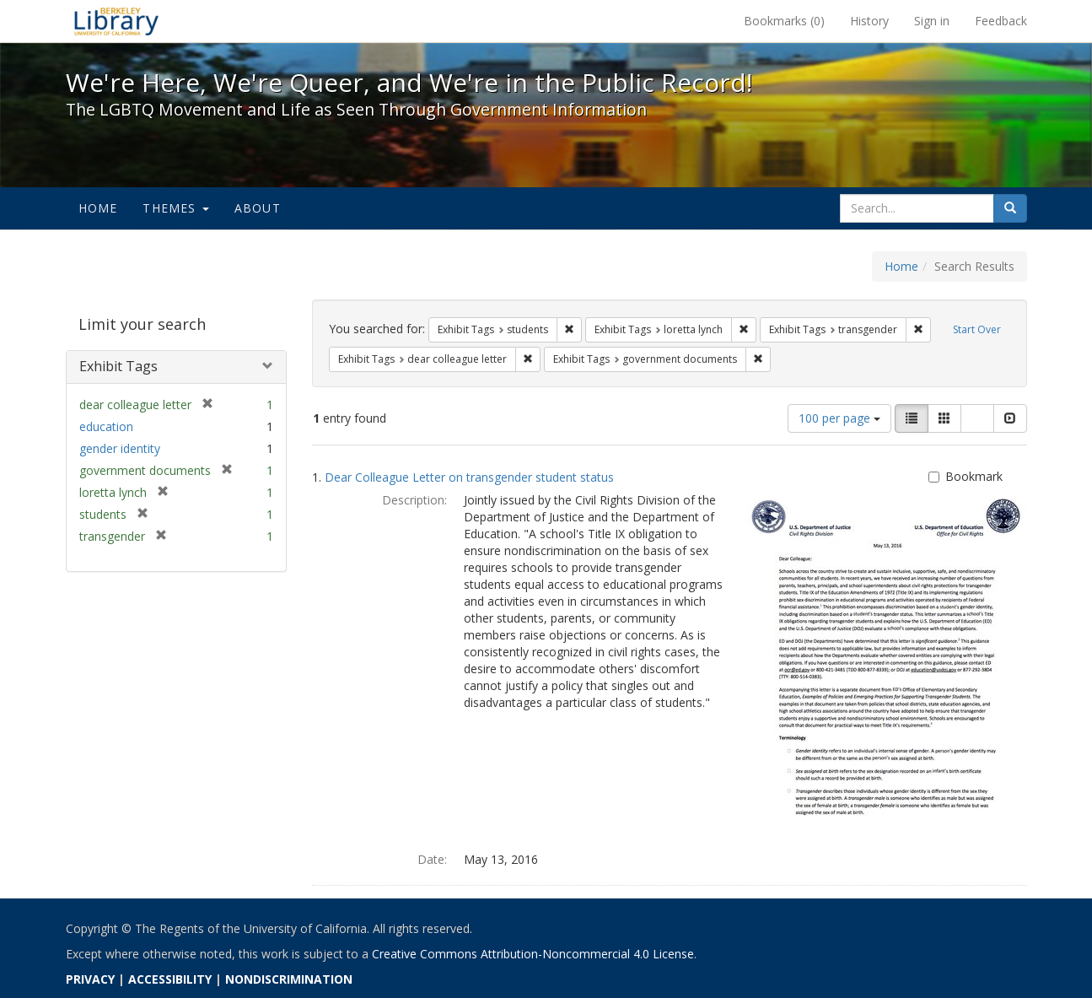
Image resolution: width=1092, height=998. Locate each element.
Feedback (1001, 21)
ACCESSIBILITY (170, 979)
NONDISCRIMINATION (288, 979)
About (257, 208)
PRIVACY (90, 979)
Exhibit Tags (118, 366)
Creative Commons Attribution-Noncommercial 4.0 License (533, 954)
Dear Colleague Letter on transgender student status (469, 477)
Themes (175, 208)
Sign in (931, 21)
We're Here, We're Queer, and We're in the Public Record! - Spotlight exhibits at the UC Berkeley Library (116, 21)
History (869, 21)
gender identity (119, 448)
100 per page (839, 418)
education (106, 426)
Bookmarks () (784, 21)
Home (98, 208)
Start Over (977, 329)
